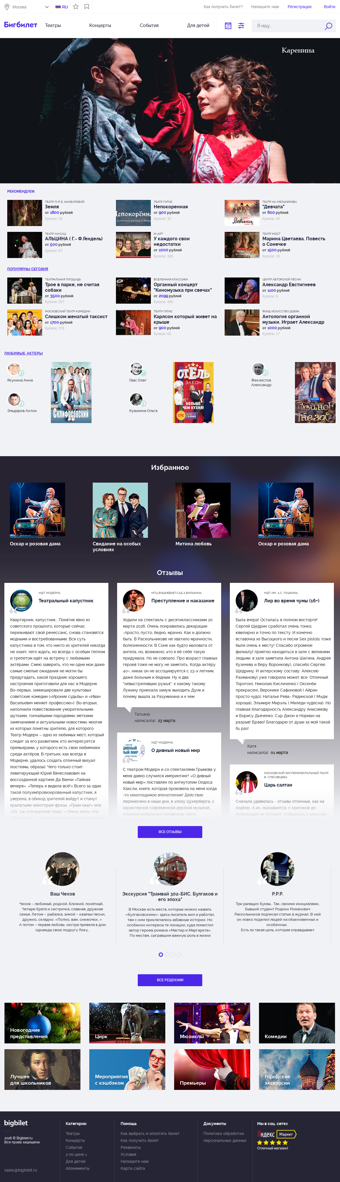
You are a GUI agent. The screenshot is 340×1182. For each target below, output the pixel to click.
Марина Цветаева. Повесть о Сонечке (293, 241)
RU (65, 7)
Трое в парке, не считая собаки (72, 287)
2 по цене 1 (76, 1154)
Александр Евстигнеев (289, 284)
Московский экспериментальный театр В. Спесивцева (296, 775)
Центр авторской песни (281, 279)
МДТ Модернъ (49, 592)
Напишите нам (265, 6)
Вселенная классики (171, 279)
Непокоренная (171, 206)
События (149, 25)
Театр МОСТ (271, 233)
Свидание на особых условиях (117, 546)
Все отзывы (170, 832)
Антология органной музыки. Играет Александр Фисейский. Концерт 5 (293, 319)
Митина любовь (194, 544)
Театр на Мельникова (279, 201)
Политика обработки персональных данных (224, 1137)
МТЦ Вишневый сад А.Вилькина (176, 592)
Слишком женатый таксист (76, 316)
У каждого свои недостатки (172, 241)
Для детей (198, 25)
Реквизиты (131, 1147)
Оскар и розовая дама (35, 544)
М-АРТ (158, 233)
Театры (53, 25)
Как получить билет (140, 1140)
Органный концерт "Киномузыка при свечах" (183, 287)
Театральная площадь (63, 279)
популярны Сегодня (27, 269)
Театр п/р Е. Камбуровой (64, 201)
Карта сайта (133, 1168)
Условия (128, 1154)
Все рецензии (170, 980)
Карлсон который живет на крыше (185, 319)
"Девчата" (273, 206)
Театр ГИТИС (163, 201)
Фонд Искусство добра (280, 311)
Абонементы (78, 1168)
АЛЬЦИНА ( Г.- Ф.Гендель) (74, 238)
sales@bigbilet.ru (20, 1170)
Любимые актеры (23, 353)
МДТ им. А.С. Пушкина (281, 592)
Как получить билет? (223, 6)
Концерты (100, 25)
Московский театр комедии (67, 311)
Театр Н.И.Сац (55, 233)
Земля (52, 206)
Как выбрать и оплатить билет (150, 1133)
